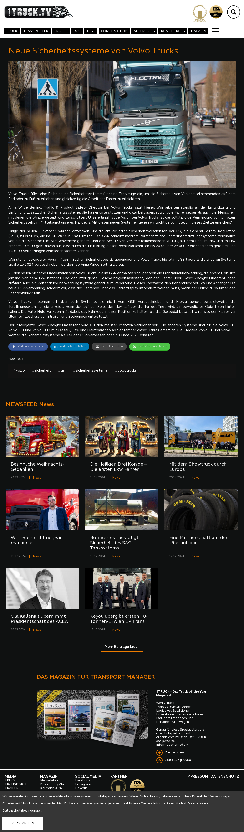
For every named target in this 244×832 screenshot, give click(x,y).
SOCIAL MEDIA (88, 777)
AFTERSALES (144, 31)
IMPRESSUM (197, 777)
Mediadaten (174, 752)
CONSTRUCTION (114, 31)
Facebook (82, 780)
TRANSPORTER (35, 31)
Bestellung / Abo (177, 760)
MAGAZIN (198, 31)
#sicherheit (41, 371)
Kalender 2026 (51, 788)
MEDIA (10, 777)
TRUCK (11, 31)
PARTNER (118, 777)
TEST (90, 31)
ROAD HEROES (173, 31)
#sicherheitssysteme (90, 371)
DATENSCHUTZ (224, 777)
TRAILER (61, 31)
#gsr (62, 371)
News (37, 477)
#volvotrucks (126, 371)
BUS (77, 31)
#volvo (19, 371)
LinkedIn (81, 788)
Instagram (83, 784)
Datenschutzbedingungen (21, 811)
